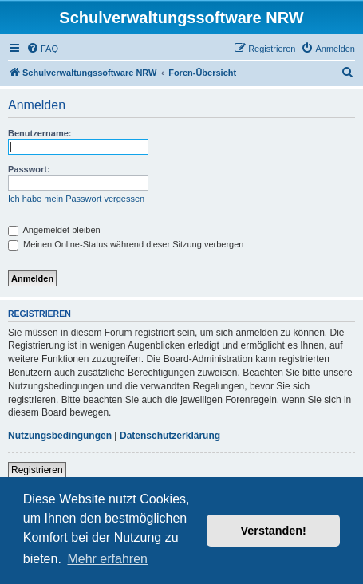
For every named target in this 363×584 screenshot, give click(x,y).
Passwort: (29, 169)
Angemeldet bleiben (54, 230)
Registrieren (37, 469)
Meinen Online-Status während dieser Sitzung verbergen (125, 244)
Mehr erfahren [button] (107, 559)
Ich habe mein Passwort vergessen (76, 198)
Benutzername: (39, 133)
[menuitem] (42, 48)
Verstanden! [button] (273, 530)
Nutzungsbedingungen (60, 435)
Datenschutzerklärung (170, 435)
